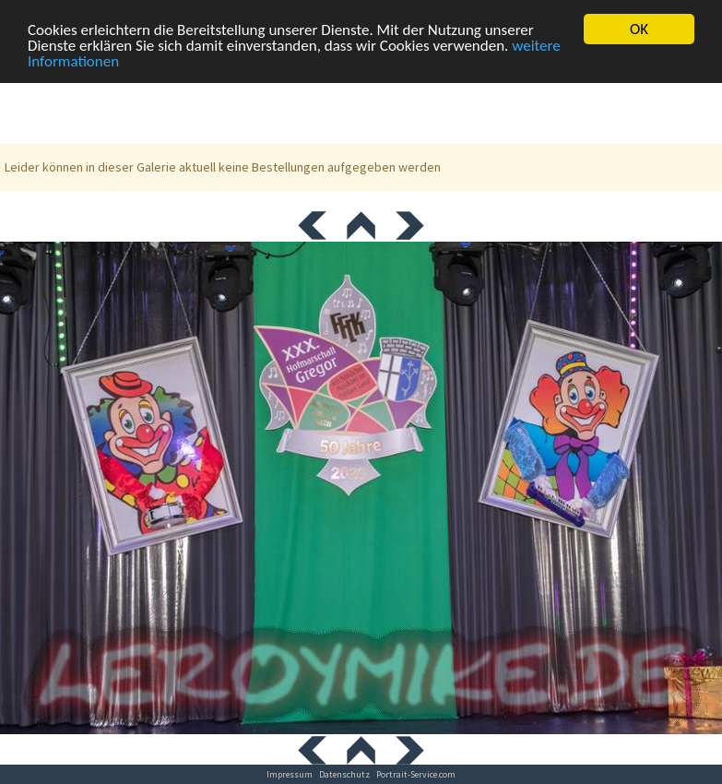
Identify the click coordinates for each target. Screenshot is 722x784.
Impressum (289, 774)
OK (639, 29)
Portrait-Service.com (416, 774)
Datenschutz (344, 774)
